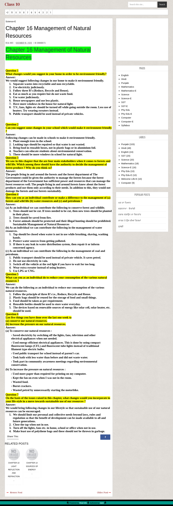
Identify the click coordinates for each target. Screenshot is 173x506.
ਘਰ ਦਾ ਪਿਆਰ (124, 202)
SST (123, 102)
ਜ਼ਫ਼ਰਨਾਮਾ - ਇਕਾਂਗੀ (126, 208)
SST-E (124, 106)
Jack (102, 503)
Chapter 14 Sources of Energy (32, 466)
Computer (126, 117)
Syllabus (125, 125)
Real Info (83, 503)
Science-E (11, 21)
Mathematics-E (128, 90)
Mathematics (127, 86)
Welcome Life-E (129, 179)
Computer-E (127, 121)
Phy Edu (125, 110)
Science (125, 94)
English (125, 75)
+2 (7, 12)
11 (12, 12)
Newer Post (16, 492)
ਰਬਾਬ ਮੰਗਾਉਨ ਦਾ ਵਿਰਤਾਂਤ (129, 214)
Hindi (123, 79)
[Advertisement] (142, 39)
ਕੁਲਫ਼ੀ (120, 226)
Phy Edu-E (126, 114)
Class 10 (12, 4)
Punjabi (125, 83)
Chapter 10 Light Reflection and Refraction (14, 470)
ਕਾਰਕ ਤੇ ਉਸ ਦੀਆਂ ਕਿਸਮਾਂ (129, 220)
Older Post (102, 492)
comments (40, 42)
